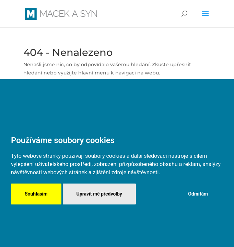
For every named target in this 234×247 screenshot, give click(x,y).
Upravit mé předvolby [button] (99, 194)
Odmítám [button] (198, 194)
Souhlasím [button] (36, 194)
